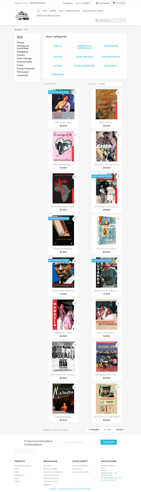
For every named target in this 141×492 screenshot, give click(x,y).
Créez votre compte (80, 472)
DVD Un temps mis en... (106, 333)
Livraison (47, 466)
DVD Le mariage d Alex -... (63, 164)
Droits (17, 481)
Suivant (121, 429)
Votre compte (80, 461)
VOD (61, 11)
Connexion (76, 469)
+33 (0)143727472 (37, 3)
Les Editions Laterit (93, 11)
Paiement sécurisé (51, 478)
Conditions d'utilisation (52, 472)
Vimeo (27, 451)
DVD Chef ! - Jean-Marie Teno (107, 164)
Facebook (17, 451)
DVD (44, 11)
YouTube (22, 451)
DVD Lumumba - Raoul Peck (63, 291)
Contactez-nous (50, 481)
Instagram (33, 451)
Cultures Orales (24, 62)
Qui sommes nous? (51, 475)
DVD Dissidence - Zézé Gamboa (107, 417)
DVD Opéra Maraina (63, 417)
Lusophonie (22, 75)
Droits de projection (48, 15)
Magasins (47, 484)
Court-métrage (24, 58)
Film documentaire (26, 68)
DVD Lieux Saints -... (107, 122)
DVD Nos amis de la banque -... (106, 291)
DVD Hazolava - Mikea (63, 122)
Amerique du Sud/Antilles (23, 47)
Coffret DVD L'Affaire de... (63, 249)
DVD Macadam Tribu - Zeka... (106, 375)
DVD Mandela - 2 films (63, 333)
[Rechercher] (110, 20)
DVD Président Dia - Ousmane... (63, 375)
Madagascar (73, 11)
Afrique (20, 42)
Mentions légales (50, 469)
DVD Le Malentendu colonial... (63, 206)
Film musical (22, 72)
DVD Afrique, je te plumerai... (107, 206)
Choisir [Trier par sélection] (112, 83)
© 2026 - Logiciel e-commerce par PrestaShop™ (71, 489)
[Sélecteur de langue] (68, 3)
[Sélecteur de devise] (87, 3)
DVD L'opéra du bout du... (106, 249)
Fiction (20, 65)
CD (38, 11)
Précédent (93, 429)
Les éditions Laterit (22, 466)
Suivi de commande (80, 466)
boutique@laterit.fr (109, 480)
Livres (52, 11)
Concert (21, 55)
